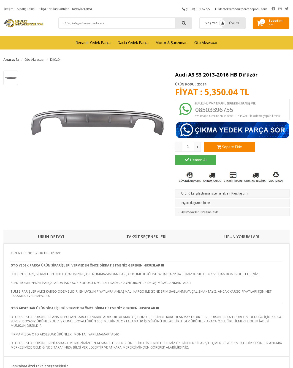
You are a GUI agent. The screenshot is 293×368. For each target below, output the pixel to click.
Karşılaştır (238, 181)
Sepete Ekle (224, 147)
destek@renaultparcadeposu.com (247, 8)
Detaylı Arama (85, 8)
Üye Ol (234, 23)
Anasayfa (11, 59)
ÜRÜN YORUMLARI (242, 225)
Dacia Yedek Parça (133, 42)
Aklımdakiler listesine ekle (200, 200)
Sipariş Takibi (27, 8)
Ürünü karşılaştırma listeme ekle (204, 181)
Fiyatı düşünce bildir (195, 190)
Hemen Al (269, 147)
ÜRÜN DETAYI (51, 225)
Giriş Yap (211, 23)
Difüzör (55, 59)
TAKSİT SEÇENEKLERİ (146, 225)
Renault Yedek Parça (93, 42)
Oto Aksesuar (206, 42)
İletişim (8, 8)
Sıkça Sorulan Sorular (55, 8)
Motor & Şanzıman (171, 42)
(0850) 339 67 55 (200, 8)
